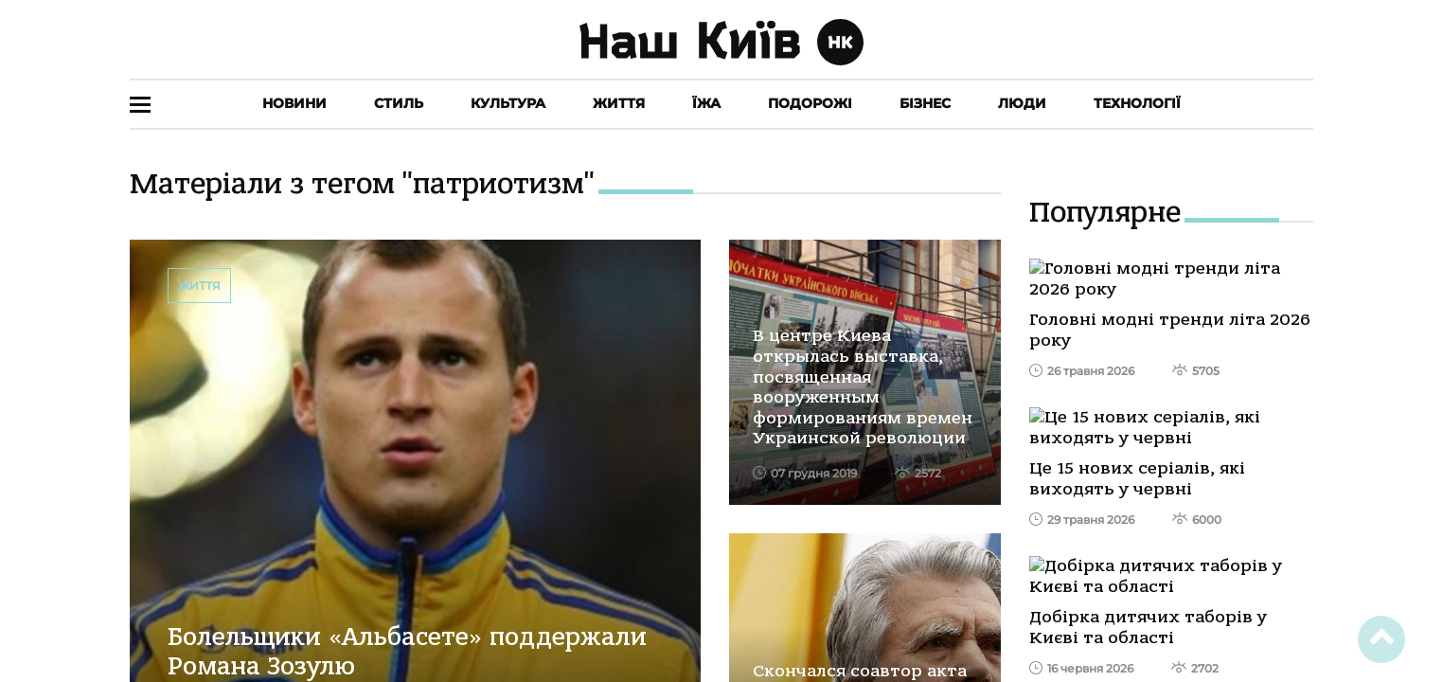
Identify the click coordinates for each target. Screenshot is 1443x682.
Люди (1022, 103)
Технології (1137, 103)
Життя (619, 103)
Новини (294, 103)
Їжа (706, 103)
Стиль (398, 103)
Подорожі (810, 103)
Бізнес (925, 103)
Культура (508, 103)
